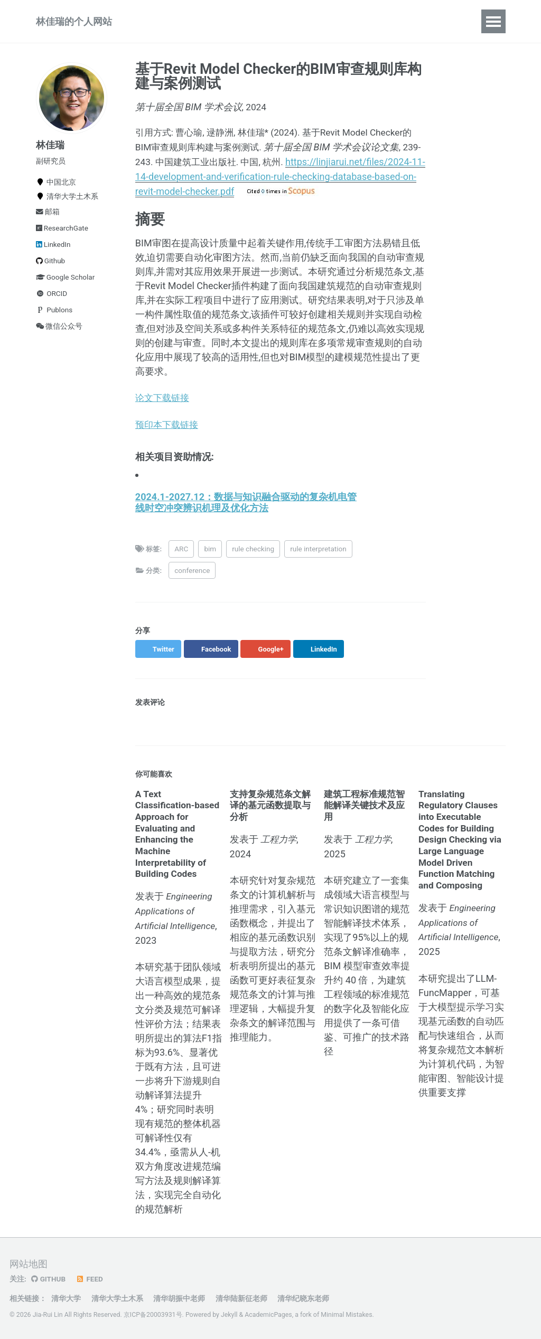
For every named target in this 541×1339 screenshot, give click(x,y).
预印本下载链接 (168, 432)
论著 (159, 25)
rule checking (255, 556)
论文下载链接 (163, 406)
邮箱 (48, 219)
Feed (89, 1279)
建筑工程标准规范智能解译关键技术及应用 (366, 812)
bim (212, 556)
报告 (273, 25)
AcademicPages (268, 1314)
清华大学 (66, 1298)
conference (193, 577)
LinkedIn (53, 251)
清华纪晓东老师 (303, 1298)
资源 (387, 25)
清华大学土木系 (117, 1298)
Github (51, 268)
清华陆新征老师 (241, 1298)
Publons (54, 317)
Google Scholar (65, 284)
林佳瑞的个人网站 (74, 25)
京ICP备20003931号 (153, 1314)
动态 (311, 25)
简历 (349, 25)
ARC (183, 556)
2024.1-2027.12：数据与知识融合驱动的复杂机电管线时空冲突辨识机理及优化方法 (246, 510)
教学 (235, 25)
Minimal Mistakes (346, 1314)
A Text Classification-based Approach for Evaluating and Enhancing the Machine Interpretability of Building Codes (177, 841)
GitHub (48, 1279)
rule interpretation (320, 556)
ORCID (52, 301)
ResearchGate (62, 235)
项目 (197, 25)
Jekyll (229, 1314)
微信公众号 (59, 333)
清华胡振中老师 (179, 1298)
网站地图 (29, 1263)
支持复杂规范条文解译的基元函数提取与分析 (272, 812)
